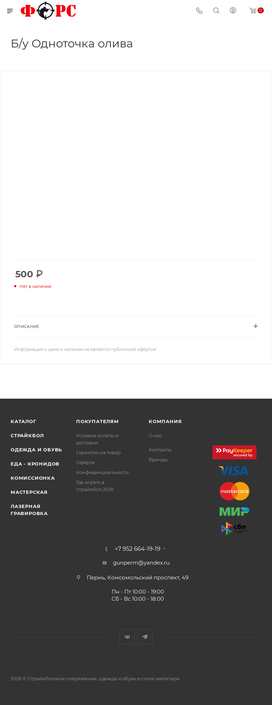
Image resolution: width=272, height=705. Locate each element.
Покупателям (97, 421)
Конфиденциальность (102, 472)
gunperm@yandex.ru (141, 562)
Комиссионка (33, 478)
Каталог (23, 421)
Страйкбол (27, 435)
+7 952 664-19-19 (137, 549)
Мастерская (29, 492)
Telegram (145, 637)
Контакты (160, 449)
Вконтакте (127, 637)
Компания (165, 421)
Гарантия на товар (98, 452)
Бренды (158, 459)
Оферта (85, 462)
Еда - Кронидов (35, 464)
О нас (155, 435)
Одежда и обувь (36, 449)
